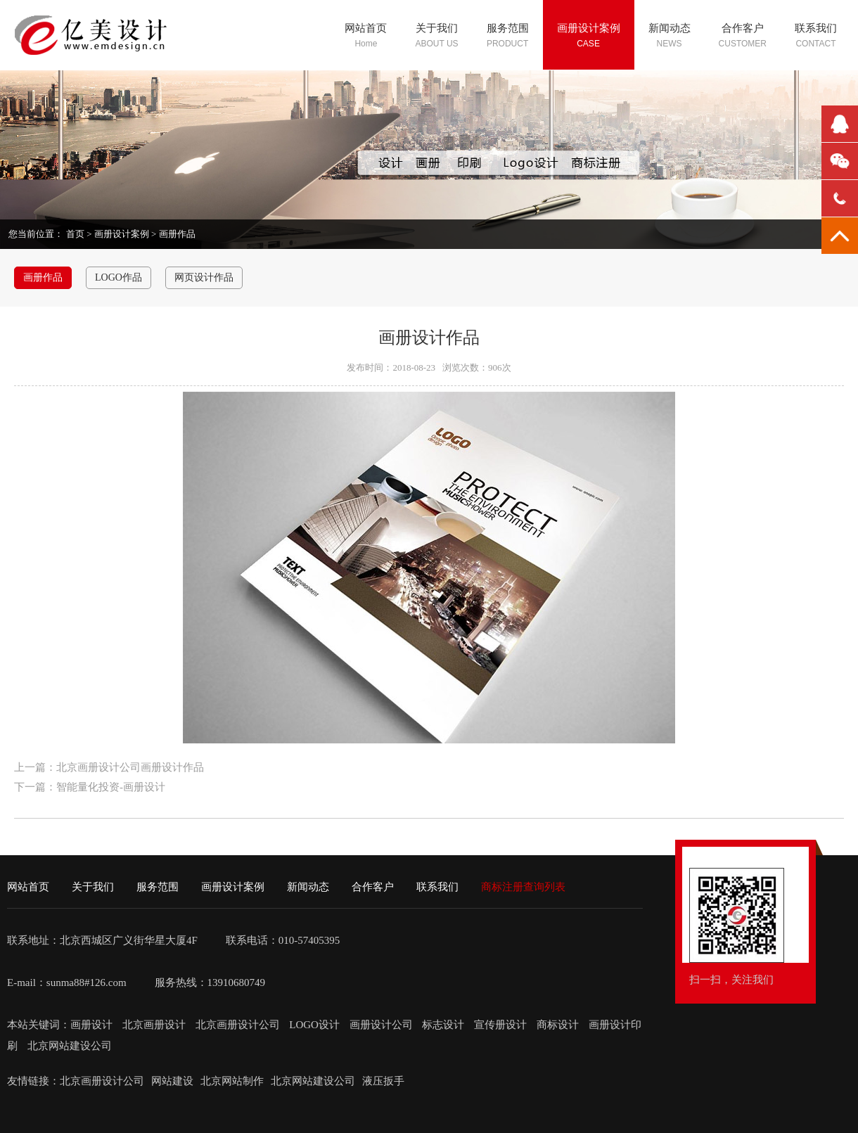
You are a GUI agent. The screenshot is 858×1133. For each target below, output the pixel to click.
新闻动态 (308, 886)
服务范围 (157, 886)
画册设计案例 (121, 234)
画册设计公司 (381, 1024)
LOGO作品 (118, 277)
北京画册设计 (155, 1024)
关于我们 (93, 886)
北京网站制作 (232, 1081)
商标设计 (558, 1024)
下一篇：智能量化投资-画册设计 (89, 787)
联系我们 (437, 886)
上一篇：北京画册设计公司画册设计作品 (109, 767)
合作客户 (373, 886)
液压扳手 (383, 1081)
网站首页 (28, 886)
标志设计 (443, 1024)
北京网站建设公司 (69, 1045)
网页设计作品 (203, 277)
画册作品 (177, 234)
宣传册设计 (500, 1024)
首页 (75, 234)
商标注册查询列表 (523, 886)
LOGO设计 (315, 1024)
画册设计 (92, 1024)
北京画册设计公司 (239, 1024)
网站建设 (172, 1081)
